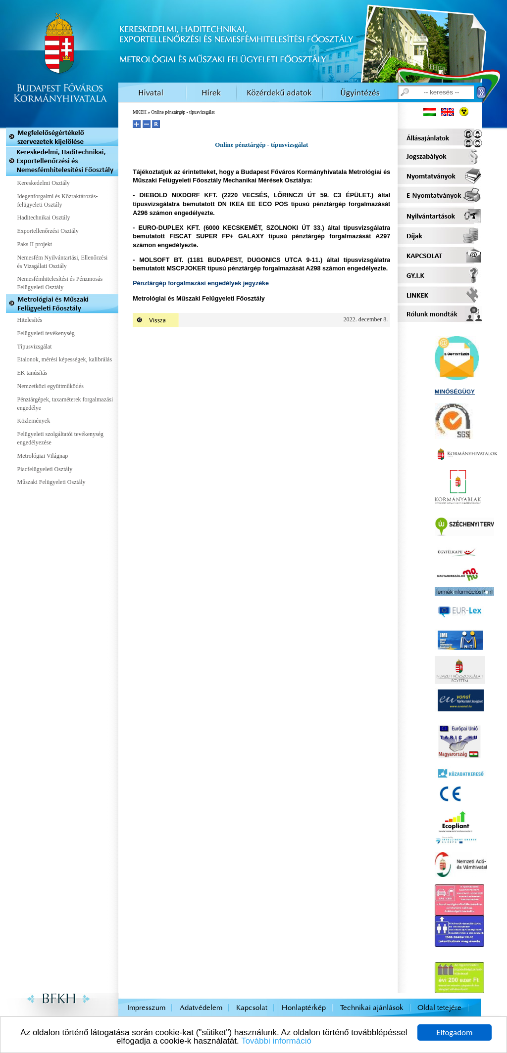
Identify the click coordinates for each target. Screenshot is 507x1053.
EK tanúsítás (32, 372)
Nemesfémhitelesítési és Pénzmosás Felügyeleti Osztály (60, 283)
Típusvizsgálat (34, 346)
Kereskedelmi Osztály (43, 182)
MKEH (140, 112)
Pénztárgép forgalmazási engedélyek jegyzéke (201, 283)
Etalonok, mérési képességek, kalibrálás (64, 359)
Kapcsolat (251, 1007)
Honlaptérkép (304, 1007)
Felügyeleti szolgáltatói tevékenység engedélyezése (60, 438)
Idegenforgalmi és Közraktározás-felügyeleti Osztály (57, 200)
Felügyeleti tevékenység (46, 333)
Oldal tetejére (439, 1007)
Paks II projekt (34, 244)
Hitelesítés (30, 319)
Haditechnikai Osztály (43, 217)
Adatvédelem (201, 1007)
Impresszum (146, 1007)
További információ (276, 1041)
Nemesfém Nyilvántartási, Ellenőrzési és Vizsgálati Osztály (62, 261)
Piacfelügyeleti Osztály (45, 469)
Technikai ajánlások (372, 1007)
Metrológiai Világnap (42, 455)
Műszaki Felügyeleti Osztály (51, 482)
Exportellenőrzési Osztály (48, 230)
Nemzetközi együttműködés (50, 386)
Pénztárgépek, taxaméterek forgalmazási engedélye (65, 403)
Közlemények (34, 420)
